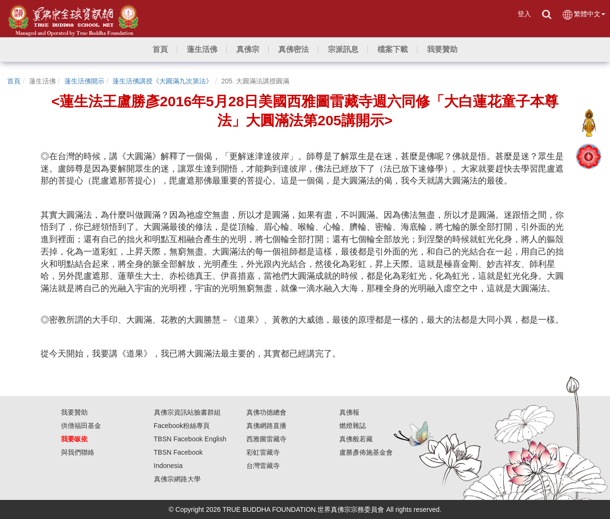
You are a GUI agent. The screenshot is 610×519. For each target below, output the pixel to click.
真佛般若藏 (356, 439)
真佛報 (349, 412)
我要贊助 (74, 412)
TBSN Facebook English (190, 439)
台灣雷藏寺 (263, 465)
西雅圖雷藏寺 (266, 439)
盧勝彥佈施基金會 (366, 452)
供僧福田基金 (81, 425)
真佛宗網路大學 (177, 479)
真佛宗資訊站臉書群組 (187, 412)
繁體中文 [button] (583, 14)
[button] (202, 49)
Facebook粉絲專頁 (182, 425)
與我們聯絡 (77, 452)
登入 (524, 14)
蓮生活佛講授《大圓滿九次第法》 (162, 81)
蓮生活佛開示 (84, 81)
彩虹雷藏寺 (263, 452)
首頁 (13, 81)
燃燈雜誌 (352, 425)
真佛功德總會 (266, 412)
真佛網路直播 (266, 425)
